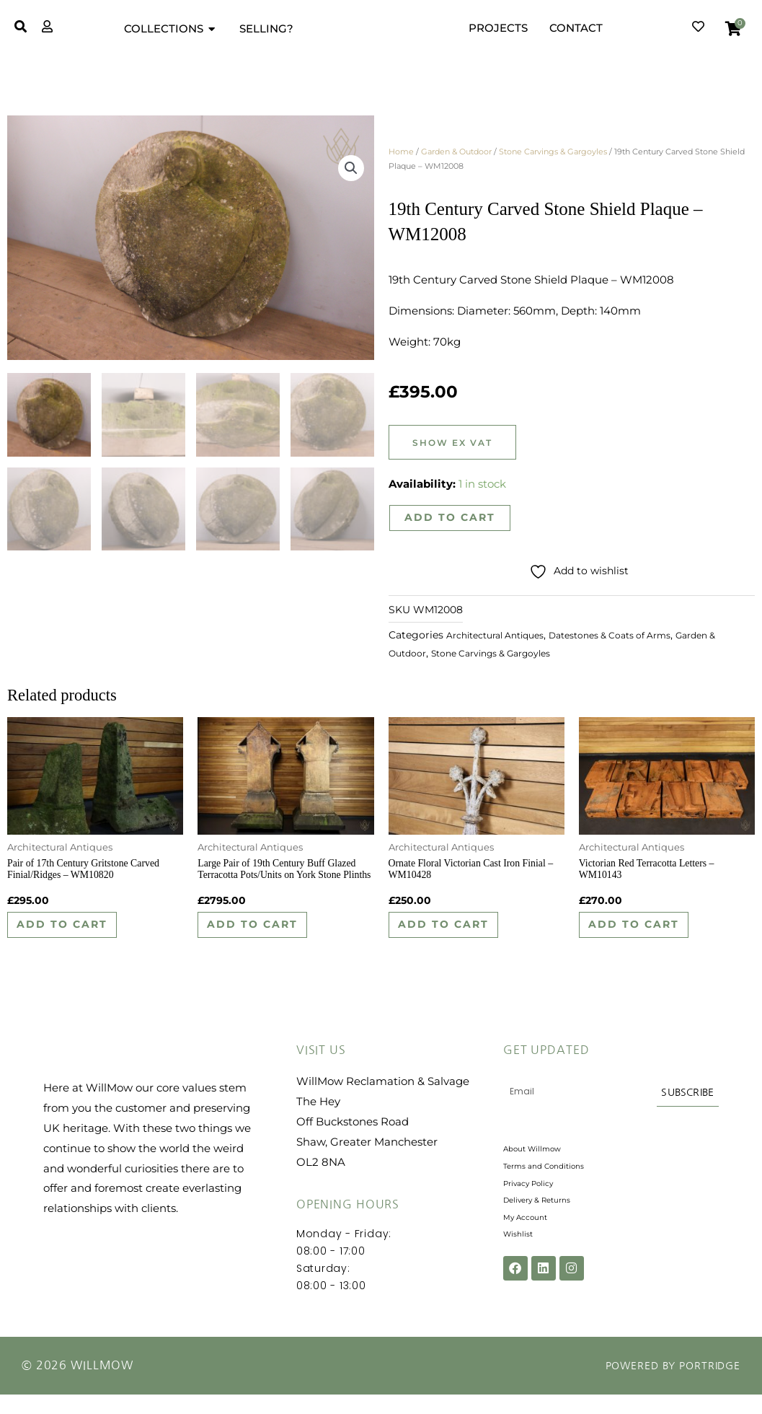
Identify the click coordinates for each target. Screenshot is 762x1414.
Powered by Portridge (663, 1385)
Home (401, 151)
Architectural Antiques (502, 638)
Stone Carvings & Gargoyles (553, 151)
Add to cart (450, 518)
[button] (350, 172)
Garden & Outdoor (456, 151)
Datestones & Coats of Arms (635, 638)
